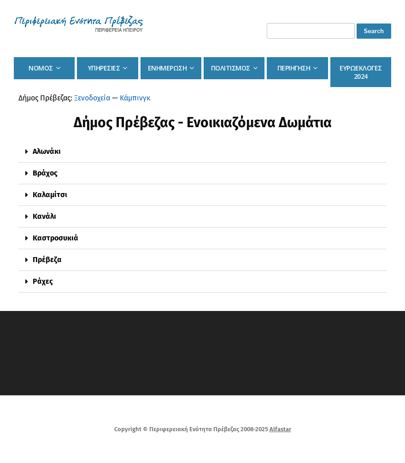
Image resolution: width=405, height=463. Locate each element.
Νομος (41, 68)
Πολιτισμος (230, 68)
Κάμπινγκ (135, 98)
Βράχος (45, 173)
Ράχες (43, 281)
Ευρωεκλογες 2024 (361, 72)
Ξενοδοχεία (92, 98)
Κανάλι (44, 216)
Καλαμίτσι (50, 194)
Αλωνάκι (47, 151)
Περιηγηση (294, 68)
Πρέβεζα (47, 259)
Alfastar (280, 429)
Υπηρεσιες (104, 68)
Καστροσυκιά (55, 238)
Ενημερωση (167, 68)
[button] (202, 152)
